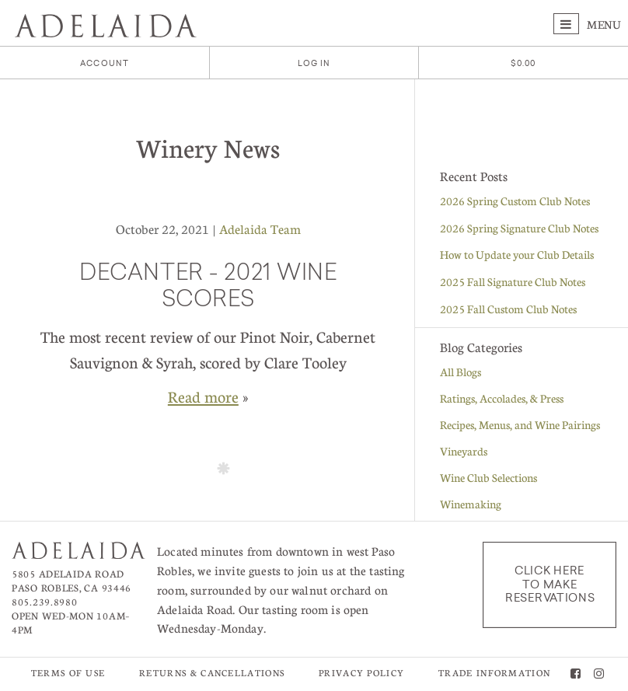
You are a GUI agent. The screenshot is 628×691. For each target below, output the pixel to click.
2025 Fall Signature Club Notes (512, 281)
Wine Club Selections (488, 477)
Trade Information (494, 673)
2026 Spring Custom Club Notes (515, 201)
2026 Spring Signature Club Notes (519, 228)
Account (104, 63)
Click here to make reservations (550, 584)
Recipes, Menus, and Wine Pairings (520, 424)
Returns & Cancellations (211, 673)
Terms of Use (68, 673)
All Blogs (460, 372)
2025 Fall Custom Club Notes (508, 309)
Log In (314, 63)
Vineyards (463, 451)
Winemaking (470, 504)
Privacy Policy (361, 673)
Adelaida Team (260, 229)
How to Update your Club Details (517, 254)
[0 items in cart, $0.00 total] (523, 63)
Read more (203, 396)
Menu (587, 23)
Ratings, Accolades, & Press (501, 398)
